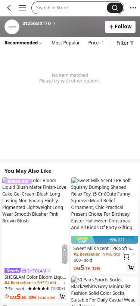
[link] (12, 27)
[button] (71, 8)
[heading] (61, 23)
